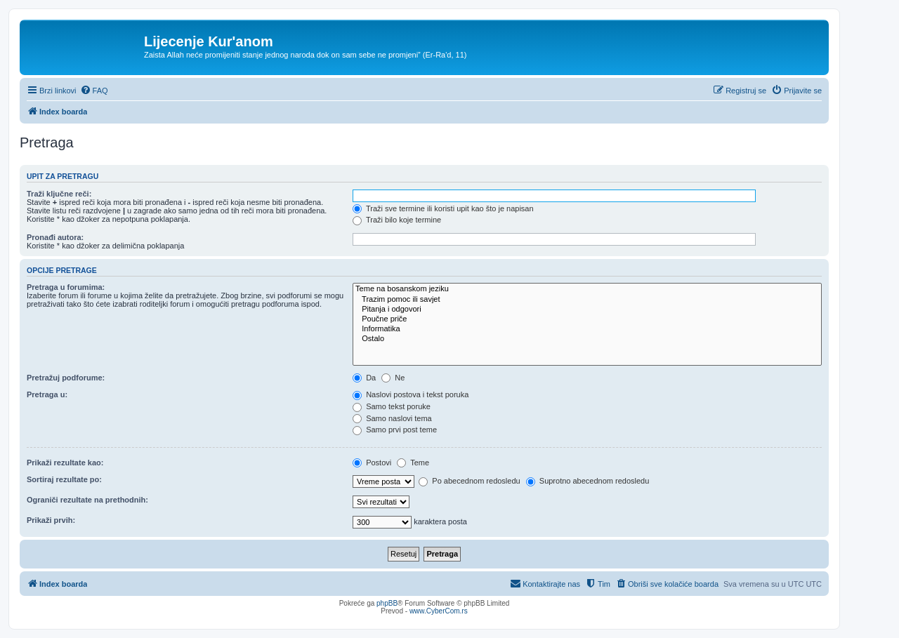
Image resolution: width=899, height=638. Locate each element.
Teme (413, 462)
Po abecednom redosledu (469, 481)
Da (364, 377)
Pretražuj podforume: (66, 377)
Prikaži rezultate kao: (65, 462)
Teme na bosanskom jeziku (587, 289)
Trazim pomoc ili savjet (587, 300)
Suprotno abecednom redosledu (588, 481)
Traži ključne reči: (59, 194)
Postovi (372, 462)
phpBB (387, 603)
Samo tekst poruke (392, 406)
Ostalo (587, 339)
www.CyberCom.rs (438, 611)
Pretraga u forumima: (66, 287)
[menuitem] (94, 90)
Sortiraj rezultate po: (64, 479)
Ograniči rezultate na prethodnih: (87, 500)
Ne (393, 377)
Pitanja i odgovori (587, 309)
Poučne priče (587, 319)
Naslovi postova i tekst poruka (410, 394)
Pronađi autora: (55, 237)
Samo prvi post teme (395, 429)
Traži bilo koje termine (397, 219)
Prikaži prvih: (51, 520)
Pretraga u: (47, 394)
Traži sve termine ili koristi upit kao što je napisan (443, 208)
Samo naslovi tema (392, 418)
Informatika (587, 329)
